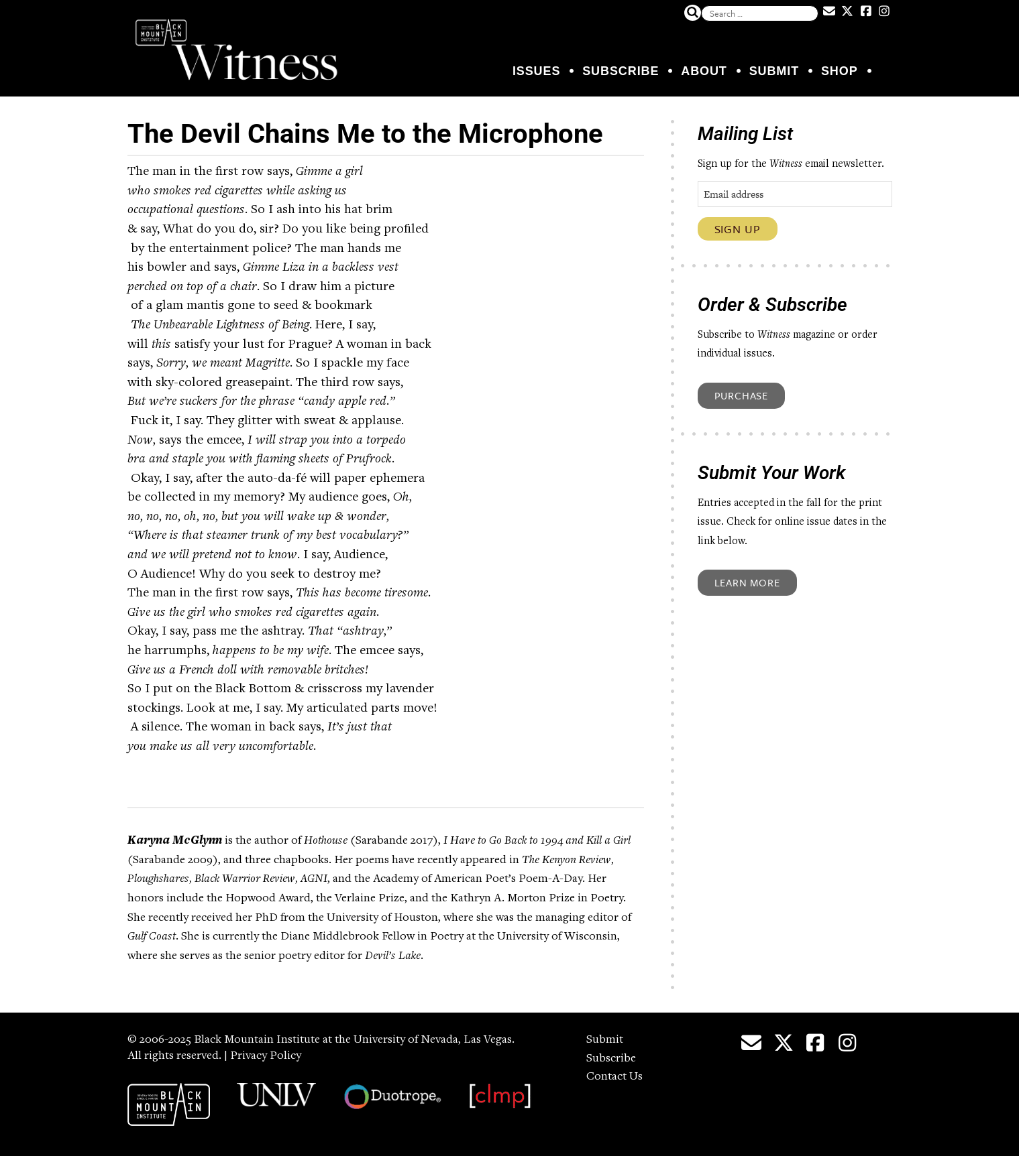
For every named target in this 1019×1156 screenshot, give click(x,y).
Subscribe (620, 71)
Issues (536, 71)
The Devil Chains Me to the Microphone (365, 133)
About (704, 71)
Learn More (747, 582)
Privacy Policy (265, 1056)
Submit (774, 71)
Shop (839, 71)
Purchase (741, 395)
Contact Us (614, 1077)
